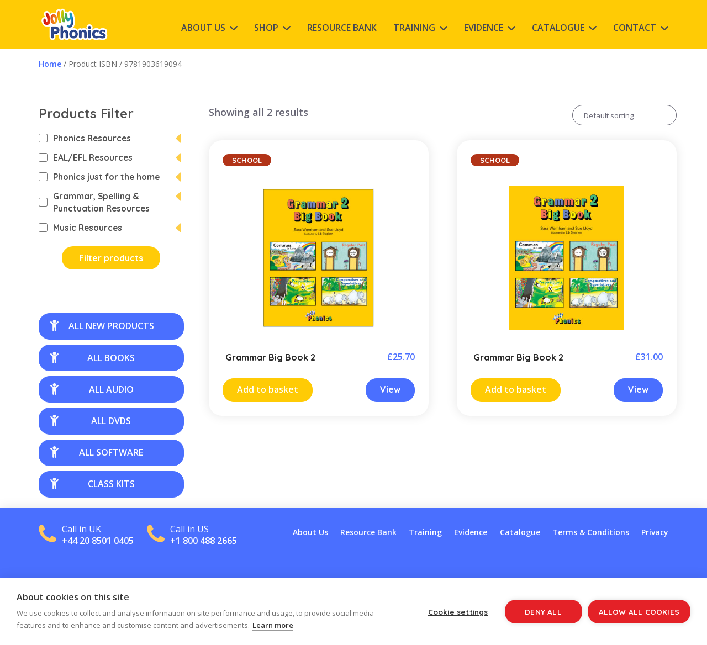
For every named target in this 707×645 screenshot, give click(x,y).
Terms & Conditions (590, 532)
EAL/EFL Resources (86, 157)
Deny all (543, 611)
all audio (92, 389)
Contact (634, 28)
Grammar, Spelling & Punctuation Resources (94, 202)
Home (50, 64)
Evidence (483, 28)
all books (92, 358)
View (390, 389)
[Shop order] (624, 115)
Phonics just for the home (99, 176)
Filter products (111, 257)
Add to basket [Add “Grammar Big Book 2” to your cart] (267, 389)
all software (96, 452)
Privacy (654, 532)
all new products (102, 326)
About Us (203, 28)
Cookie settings (458, 611)
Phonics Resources (85, 138)
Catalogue (558, 28)
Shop (266, 28)
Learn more (272, 625)
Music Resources (80, 227)
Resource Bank (342, 28)
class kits (92, 484)
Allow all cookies (639, 611)
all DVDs (90, 421)
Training (414, 28)
